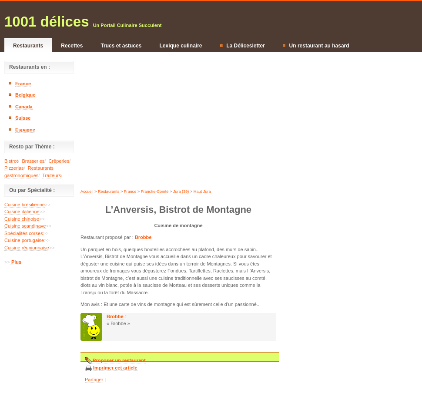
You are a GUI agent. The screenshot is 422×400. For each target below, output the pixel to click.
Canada (24, 106)
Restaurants (28, 46)
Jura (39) (181, 191)
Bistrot (11, 161)
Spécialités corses (23, 233)
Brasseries (33, 161)
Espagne (25, 129)
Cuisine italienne (22, 211)
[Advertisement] (39, 295)
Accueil (87, 191)
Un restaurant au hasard (316, 46)
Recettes (72, 46)
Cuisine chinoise (21, 219)
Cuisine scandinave (25, 226)
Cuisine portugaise (24, 240)
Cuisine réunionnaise (26, 247)
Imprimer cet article (114, 368)
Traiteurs (51, 175)
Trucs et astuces (120, 46)
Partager (94, 379)
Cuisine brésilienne (24, 204)
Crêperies (59, 161)
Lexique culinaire (180, 46)
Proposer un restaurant (118, 360)
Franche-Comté (155, 191)
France (23, 83)
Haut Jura (202, 191)
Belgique (25, 94)
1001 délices (46, 21)
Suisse (22, 118)
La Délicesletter (242, 46)
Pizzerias (14, 168)
